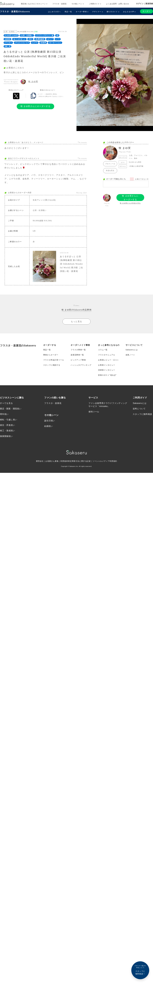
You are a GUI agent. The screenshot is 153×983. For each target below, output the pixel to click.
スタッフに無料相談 (142, 414)
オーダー (146, 11)
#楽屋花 (7, 39)
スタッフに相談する (51, 365)
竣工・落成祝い (7, 431)
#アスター (8, 43)
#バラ (57, 39)
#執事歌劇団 (39, 39)
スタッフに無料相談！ (140, 970)
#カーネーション (55, 43)
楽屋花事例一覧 (77, 355)
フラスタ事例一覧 (78, 350)
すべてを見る (6, 403)
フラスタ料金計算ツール (53, 360)
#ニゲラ (35, 43)
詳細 (36, 31)
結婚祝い (48, 426)
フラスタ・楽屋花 (59, 4)
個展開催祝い (6, 436)
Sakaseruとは (132, 350)
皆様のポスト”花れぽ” (107, 375)
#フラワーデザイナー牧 (44, 35)
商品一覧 (68, 12)
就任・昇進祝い (7, 425)
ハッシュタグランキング (81, 365)
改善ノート (130, 355)
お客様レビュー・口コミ (108, 360)
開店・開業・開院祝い (10, 409)
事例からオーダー (50, 355)
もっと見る (76, 321)
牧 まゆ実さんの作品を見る (130, 203)
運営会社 (39, 461)
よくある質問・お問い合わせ (117, 4)
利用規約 (64, 461)
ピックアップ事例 (78, 360)
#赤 (57, 35)
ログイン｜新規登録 (144, 4)
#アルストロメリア (22, 43)
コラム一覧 (102, 350)
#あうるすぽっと (19, 39)
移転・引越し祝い (8, 420)
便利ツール (93, 412)
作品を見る (110, 170)
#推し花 (7, 46)
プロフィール (110, 164)
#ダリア (50, 39)
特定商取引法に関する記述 (79, 461)
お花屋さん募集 (52, 461)
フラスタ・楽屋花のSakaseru (15, 11)
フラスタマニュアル (106, 355)
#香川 (30, 39)
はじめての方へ (54, 12)
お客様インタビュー (106, 365)
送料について (139, 409)
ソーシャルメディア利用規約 (105, 461)
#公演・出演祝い (26, 35)
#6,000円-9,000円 (11, 35)
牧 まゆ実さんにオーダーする (35, 106)
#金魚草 (43, 43)
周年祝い (4, 414)
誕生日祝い (49, 421)
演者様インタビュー (106, 370)
